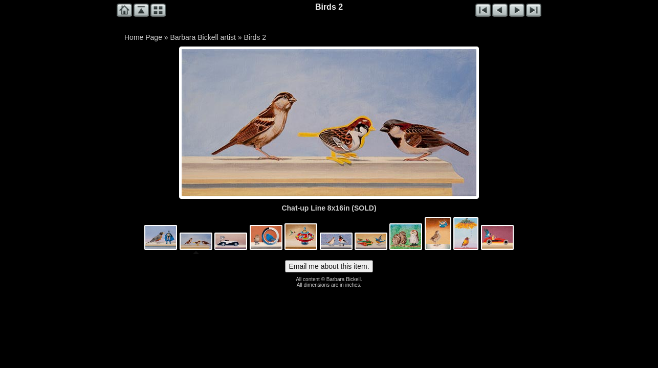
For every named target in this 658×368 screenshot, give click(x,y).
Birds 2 (255, 37)
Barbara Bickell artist (203, 37)
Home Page (143, 37)
